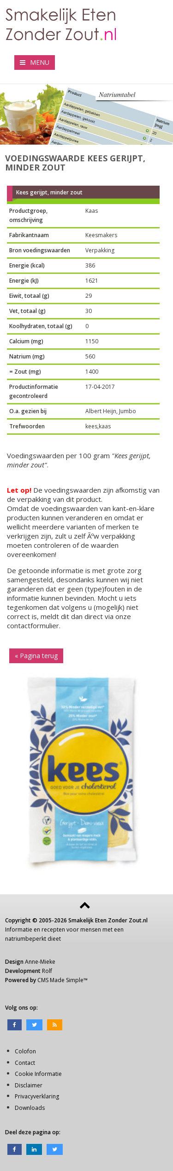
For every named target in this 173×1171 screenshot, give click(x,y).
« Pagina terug (36, 655)
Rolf (47, 971)
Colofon (25, 1051)
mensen (90, 929)
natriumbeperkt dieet (33, 939)
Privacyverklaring (37, 1096)
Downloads (30, 1108)
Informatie (18, 929)
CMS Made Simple (60, 980)
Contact (25, 1063)
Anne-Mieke (40, 962)
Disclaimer (28, 1085)
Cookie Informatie (38, 1074)
